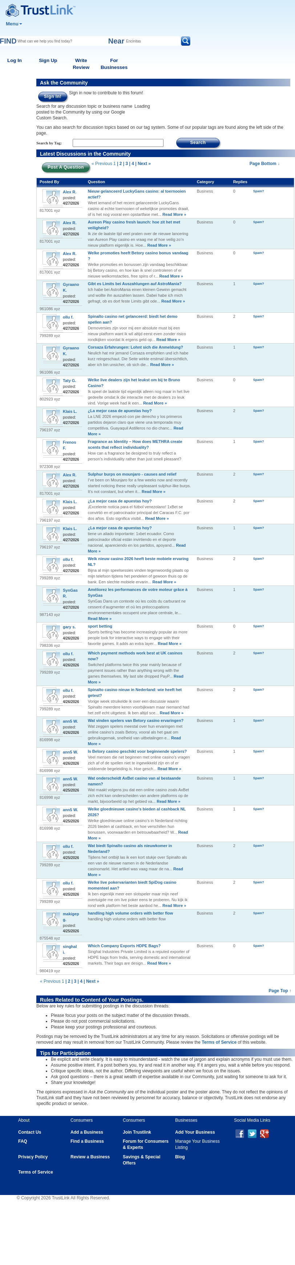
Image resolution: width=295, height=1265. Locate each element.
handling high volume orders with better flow (130, 913)
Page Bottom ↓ (265, 163)
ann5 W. (70, 721)
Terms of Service (219, 1042)
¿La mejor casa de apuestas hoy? (120, 410)
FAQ (22, 1141)
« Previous (102, 163)
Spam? (258, 191)
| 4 (131, 163)
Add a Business (86, 1132)
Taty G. (69, 380)
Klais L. (70, 411)
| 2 (119, 163)
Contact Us (29, 1132)
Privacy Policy (33, 1156)
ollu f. (68, 317)
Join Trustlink (137, 1132)
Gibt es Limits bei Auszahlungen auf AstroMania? (135, 284)
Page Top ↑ (280, 990)
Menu (14, 23)
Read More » (173, 214)
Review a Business (90, 1156)
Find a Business (87, 1141)
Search (198, 142)
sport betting (100, 626)
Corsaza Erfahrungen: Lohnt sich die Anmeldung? (135, 347)
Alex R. (69, 192)
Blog (180, 1156)
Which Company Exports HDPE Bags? (124, 946)
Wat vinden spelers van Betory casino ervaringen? (136, 720)
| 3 (125, 163)
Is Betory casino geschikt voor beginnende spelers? (137, 751)
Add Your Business (195, 1132)
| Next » (143, 163)
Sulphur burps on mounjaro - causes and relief (132, 474)
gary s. (69, 627)
